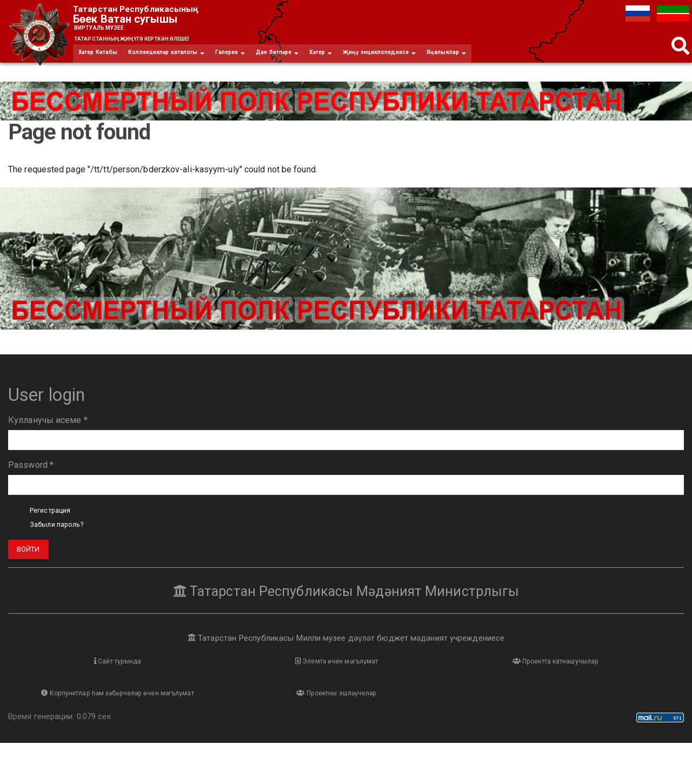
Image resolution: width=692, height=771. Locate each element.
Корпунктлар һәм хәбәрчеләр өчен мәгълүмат (599, 679)
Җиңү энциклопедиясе (434, 62)
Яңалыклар (513, 62)
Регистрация (56, 520)
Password (31, 476)
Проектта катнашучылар (430, 673)
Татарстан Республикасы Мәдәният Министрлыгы (346, 601)
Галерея (259, 62)
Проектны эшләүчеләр (92, 720)
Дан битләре (314, 62)
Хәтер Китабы (102, 62)
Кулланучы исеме (48, 431)
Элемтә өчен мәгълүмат (261, 673)
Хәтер (364, 62)
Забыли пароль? (63, 534)
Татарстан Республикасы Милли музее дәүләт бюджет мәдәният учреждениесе (346, 648)
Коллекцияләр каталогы (184, 62)
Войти (28, 560)
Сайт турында (92, 673)
